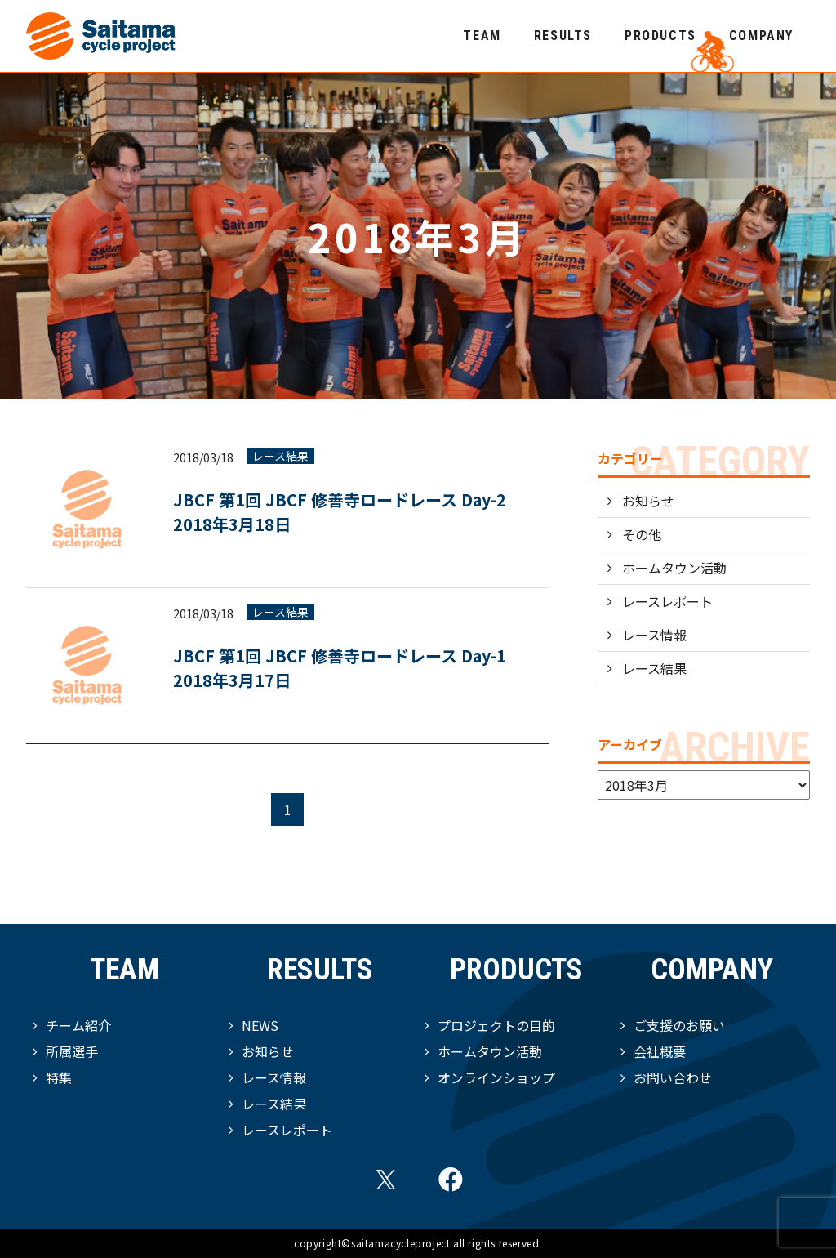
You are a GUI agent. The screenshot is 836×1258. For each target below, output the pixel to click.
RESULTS (563, 35)
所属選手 (72, 1051)
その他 (641, 534)
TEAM (481, 35)
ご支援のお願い (679, 1025)
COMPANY (761, 35)
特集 (59, 1077)
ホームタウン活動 (674, 568)
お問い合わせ (673, 1077)
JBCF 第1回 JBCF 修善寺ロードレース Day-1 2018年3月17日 (347, 668)
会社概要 (660, 1051)
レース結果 (280, 456)
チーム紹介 (78, 1025)
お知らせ (648, 501)
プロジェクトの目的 (496, 1025)
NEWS (260, 1025)
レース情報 (654, 635)
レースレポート (667, 601)
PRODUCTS (660, 35)
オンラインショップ (496, 1077)
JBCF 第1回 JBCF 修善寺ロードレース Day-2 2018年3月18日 (339, 512)
